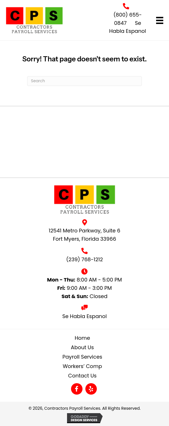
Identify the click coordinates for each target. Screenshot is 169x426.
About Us (82, 347)
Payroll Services (82, 356)
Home (82, 337)
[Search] (84, 81)
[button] (76, 389)
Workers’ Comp (82, 366)
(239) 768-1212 (84, 259)
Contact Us (82, 375)
